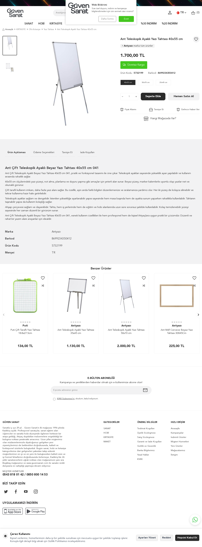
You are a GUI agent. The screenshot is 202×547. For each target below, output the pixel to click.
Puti (25, 326)
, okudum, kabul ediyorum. (75, 399)
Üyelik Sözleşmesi (146, 433)
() (195, 13)
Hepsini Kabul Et (187, 538)
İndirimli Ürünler (178, 437)
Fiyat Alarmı (128, 109)
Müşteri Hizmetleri (180, 442)
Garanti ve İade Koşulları (149, 442)
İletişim (174, 455)
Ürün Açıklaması (17, 152)
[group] (68, 82)
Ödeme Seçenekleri (43, 152)
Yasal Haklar (143, 455)
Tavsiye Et (156, 109)
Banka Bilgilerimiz (146, 450)
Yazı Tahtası (49, 29)
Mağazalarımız (178, 450)
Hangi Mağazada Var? (160, 119)
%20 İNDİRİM (170, 24)
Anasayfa (8, 29)
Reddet (166, 538)
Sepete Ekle (153, 96)
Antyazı (137, 46)
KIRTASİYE (56, 24)
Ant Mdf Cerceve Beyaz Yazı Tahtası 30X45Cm (177, 332)
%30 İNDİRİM (149, 24)
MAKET (107, 442)
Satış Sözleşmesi (145, 437)
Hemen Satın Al (184, 96)
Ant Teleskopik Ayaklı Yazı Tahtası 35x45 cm (75, 332)
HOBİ (41, 24)
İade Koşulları (87, 152)
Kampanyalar (177, 433)
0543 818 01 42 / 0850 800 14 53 (25, 474)
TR (181, 12)
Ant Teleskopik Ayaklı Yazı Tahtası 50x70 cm (126, 332)
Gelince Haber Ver (188, 109)
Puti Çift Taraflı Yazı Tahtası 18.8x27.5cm (25, 332)
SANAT (28, 24)
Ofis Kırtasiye (34, 29)
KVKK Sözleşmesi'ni (66, 399)
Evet (126, 19)
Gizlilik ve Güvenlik (146, 446)
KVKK (140, 459)
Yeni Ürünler (177, 446)
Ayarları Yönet (147, 538)
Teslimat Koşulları (145, 428)
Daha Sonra (107, 19)
